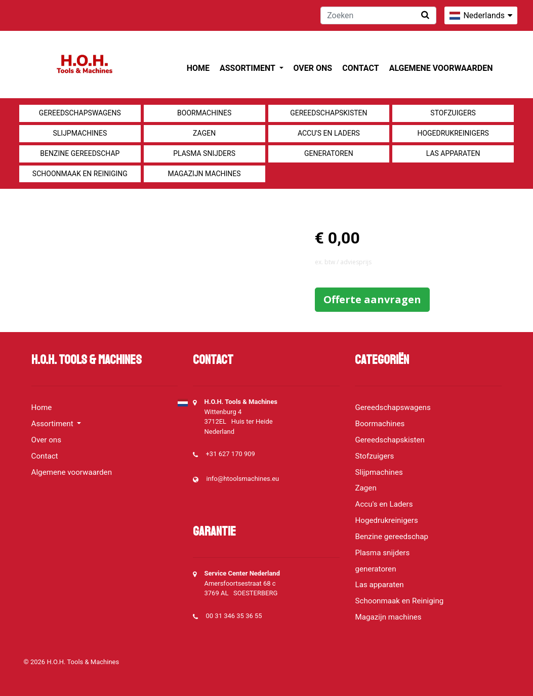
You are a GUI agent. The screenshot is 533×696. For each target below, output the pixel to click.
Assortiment (248, 68)
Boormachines (204, 113)
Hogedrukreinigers (452, 133)
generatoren (328, 153)
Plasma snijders (204, 153)
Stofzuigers (453, 113)
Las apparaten (453, 153)
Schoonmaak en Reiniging (80, 174)
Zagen (204, 133)
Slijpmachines (80, 133)
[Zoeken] (378, 15)
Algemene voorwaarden (441, 68)
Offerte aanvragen (372, 299)
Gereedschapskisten (328, 113)
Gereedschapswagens (80, 113)
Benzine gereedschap (79, 153)
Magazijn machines (204, 174)
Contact (360, 68)
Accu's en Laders (329, 133)
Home (198, 68)
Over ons (313, 68)
